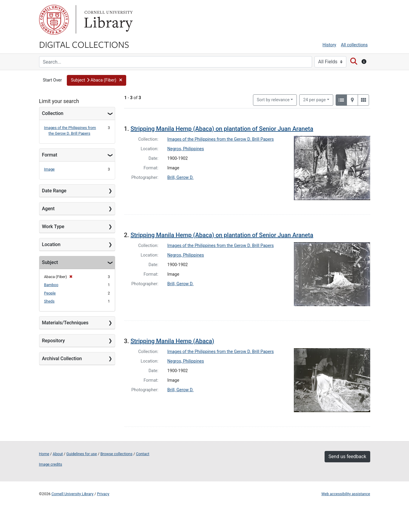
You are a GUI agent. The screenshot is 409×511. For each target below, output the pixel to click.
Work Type (53, 226)
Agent (48, 208)
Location (51, 244)
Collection (53, 113)
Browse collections (116, 454)
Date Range (54, 191)
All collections (354, 44)
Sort (273, 99)
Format (49, 155)
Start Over (52, 80)
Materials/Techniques (65, 323)
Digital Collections (84, 44)
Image (49, 169)
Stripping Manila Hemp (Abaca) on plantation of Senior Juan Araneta (221, 128)
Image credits (50, 464)
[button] (96, 80)
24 (314, 99)
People (50, 293)
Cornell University (54, 20)
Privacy (103, 494)
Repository (53, 340)
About (58, 454)
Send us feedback (347, 456)
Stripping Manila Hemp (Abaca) (172, 341)
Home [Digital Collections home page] (44, 454)
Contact (142, 454)
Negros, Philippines (185, 148)
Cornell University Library (73, 494)
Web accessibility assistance (345, 494)
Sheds (49, 301)
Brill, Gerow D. (180, 177)
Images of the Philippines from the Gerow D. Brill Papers (220, 139)
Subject (50, 262)
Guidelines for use (81, 454)
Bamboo (51, 285)
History (329, 44)
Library (108, 20)
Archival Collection (62, 358)
